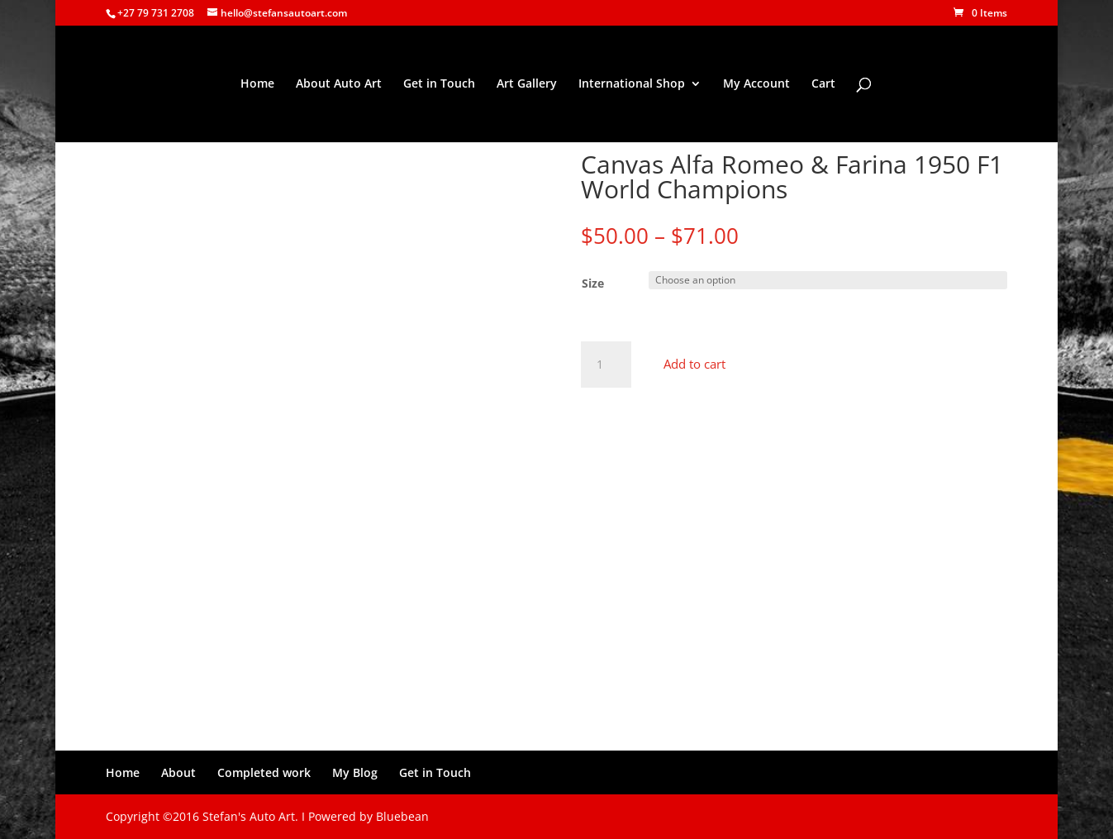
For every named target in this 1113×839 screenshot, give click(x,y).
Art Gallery (527, 84)
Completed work (264, 772)
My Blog (355, 772)
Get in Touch (439, 84)
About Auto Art (339, 84)
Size (593, 283)
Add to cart (694, 363)
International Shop (631, 84)
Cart (823, 84)
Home (257, 84)
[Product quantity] (605, 364)
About (178, 772)
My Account (756, 84)
